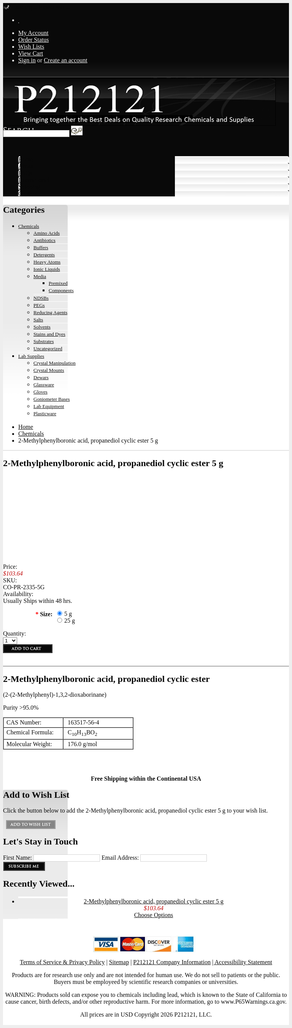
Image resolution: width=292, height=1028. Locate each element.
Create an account (65, 60)
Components (61, 290)
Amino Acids (46, 233)
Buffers (40, 247)
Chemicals (28, 226)
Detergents (44, 255)
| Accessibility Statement (242, 962)
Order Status (33, 39)
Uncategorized (47, 348)
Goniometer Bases (51, 399)
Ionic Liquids (46, 269)
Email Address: (120, 857)
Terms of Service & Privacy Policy (62, 962)
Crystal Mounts (48, 370)
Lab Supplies (31, 356)
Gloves (40, 392)
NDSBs (41, 298)
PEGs (39, 305)
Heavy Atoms (46, 262)
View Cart (30, 53)
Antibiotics (44, 240)
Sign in (27, 60)
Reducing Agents (50, 312)
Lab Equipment (48, 406)
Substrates (43, 341)
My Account (33, 33)
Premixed (58, 283)
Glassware (43, 384)
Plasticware (44, 413)
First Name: (17, 857)
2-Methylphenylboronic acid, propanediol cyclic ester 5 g (153, 901)
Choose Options (153, 915)
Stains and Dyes (49, 334)
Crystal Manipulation (54, 363)
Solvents (42, 327)
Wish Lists (31, 46)
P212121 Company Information (172, 962)
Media (39, 276)
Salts (38, 320)
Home (25, 427)
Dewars (41, 377)
